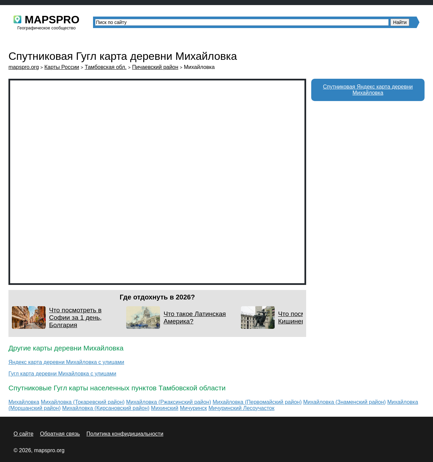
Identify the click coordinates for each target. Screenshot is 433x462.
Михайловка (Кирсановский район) (106, 408)
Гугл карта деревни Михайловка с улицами (62, 373)
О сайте (23, 434)
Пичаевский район (155, 67)
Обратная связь (60, 434)
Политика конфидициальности (125, 434)
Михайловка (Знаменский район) (344, 402)
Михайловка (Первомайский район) (256, 402)
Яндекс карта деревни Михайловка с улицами (66, 362)
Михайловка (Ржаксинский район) (168, 402)
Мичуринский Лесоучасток (241, 408)
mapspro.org (23, 67)
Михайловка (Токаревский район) (83, 402)
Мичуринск (193, 408)
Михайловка (23, 402)
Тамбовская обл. (106, 67)
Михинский (164, 408)
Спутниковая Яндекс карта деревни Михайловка (368, 90)
